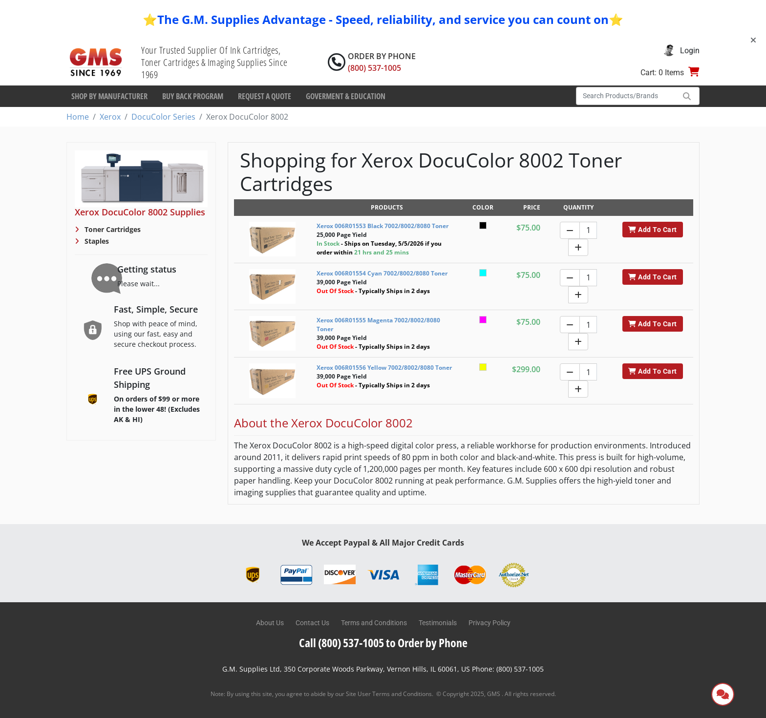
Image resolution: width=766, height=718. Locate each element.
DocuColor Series (163, 116)
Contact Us (312, 623)
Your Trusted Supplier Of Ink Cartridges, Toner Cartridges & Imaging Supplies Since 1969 (214, 62)
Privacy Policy (489, 623)
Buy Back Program (192, 96)
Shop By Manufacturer (109, 96)
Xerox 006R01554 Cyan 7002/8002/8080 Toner (382, 273)
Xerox (110, 116)
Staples (96, 241)
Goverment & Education (345, 96)
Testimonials (438, 623)
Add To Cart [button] (652, 229)
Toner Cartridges (112, 229)
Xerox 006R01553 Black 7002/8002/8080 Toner (382, 226)
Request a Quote (264, 96)
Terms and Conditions (374, 623)
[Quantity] (588, 230)
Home (77, 116)
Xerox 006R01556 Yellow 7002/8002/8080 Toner (384, 367)
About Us (270, 623)
